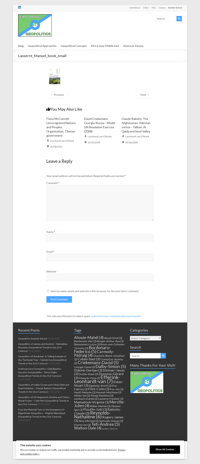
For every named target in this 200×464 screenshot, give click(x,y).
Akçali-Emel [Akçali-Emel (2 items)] (113, 337)
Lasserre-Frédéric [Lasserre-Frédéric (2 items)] (110, 398)
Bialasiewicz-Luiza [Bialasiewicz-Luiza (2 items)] (87, 344)
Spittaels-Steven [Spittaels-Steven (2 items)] (111, 420)
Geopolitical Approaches (42, 45)
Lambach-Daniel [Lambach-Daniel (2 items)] (86, 398)
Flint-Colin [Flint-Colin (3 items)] (98, 389)
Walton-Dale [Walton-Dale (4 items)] (87, 428)
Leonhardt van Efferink (62, 140)
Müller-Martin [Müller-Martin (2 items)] (100, 406)
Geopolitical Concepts (74, 45)
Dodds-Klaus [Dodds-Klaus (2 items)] (88, 374)
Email (50, 251)
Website (51, 271)
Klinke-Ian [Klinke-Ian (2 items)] (82, 395)
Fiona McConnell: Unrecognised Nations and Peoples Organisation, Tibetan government (61, 127)
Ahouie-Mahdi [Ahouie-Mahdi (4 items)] (89, 337)
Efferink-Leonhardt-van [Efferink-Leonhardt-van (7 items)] (97, 379)
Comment (52, 182)
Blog (21, 45)
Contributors (135, 7)
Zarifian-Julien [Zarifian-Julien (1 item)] (109, 429)
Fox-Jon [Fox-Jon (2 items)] (116, 389)
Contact (161, 7)
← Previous (57, 94)
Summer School (175, 7)
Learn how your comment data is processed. (116, 316)
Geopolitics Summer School (32, 338)
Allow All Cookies (164, 449)
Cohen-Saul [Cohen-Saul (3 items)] (89, 359)
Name (50, 231)
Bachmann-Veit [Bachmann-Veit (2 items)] (85, 341)
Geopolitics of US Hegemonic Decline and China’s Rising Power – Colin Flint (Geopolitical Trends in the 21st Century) (44, 401)
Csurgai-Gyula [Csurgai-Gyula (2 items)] (84, 366)
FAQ (154, 7)
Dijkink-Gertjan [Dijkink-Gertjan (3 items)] (88, 370)
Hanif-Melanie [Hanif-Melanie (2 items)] (84, 392)
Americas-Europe (133, 45)
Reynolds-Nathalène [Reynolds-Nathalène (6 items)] (92, 414)
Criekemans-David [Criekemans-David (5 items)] (98, 362)
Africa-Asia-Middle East (105, 45)
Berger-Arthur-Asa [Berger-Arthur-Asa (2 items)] (110, 341)
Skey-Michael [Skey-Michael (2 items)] (89, 420)
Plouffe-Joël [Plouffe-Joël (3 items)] (95, 409)
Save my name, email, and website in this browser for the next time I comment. (95, 291)
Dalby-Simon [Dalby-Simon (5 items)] (111, 366)
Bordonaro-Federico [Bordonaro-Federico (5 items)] (92, 349)
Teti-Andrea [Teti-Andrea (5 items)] (105, 424)
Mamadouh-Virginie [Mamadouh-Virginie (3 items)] (91, 402)
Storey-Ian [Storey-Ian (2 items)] (82, 424)
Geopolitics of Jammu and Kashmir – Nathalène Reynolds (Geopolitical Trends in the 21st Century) (42, 347)
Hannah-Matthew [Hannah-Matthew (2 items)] (108, 392)
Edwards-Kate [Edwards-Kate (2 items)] (89, 378)
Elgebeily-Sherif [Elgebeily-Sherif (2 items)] (100, 385)
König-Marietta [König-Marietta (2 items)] (102, 395)
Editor (146, 7)
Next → (144, 94)
